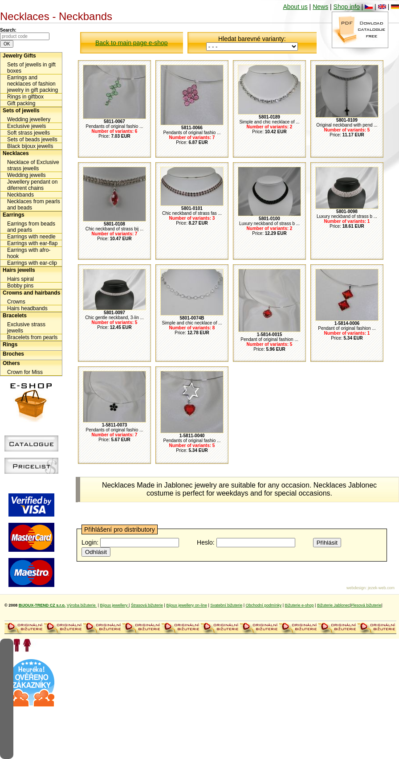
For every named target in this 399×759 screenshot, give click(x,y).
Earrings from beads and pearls (31, 227)
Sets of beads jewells (32, 139)
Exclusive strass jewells (26, 327)
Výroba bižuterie (82, 605)
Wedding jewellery (28, 119)
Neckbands (20, 195)
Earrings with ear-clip (32, 263)
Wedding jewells (26, 175)
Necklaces (16, 153)
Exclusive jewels (26, 126)
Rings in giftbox (25, 97)
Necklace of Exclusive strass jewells (33, 165)
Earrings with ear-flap (32, 243)
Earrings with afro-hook (28, 253)
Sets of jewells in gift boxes (31, 68)
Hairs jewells (19, 270)
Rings (10, 344)
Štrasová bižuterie (147, 605)
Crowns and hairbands (31, 293)
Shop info (347, 6)
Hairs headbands (27, 308)
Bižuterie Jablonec (333, 605)
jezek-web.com (381, 588)
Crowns (16, 302)
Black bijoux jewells (30, 146)
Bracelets (15, 315)
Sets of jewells (21, 110)
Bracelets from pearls (32, 337)
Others (11, 363)
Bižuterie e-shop (299, 605)
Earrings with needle (31, 237)
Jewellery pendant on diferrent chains (32, 185)
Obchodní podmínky (264, 605)
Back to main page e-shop (131, 42)
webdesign (356, 588)
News (320, 6)
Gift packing (21, 103)
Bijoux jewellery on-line (186, 605)
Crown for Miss (25, 372)
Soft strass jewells (28, 133)
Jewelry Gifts (19, 56)
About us (295, 6)
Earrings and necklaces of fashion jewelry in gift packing (32, 83)
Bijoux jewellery (114, 605)
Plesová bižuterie (366, 605)
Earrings (13, 215)
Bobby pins (20, 286)
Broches (13, 354)
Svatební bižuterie (226, 605)
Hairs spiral (20, 279)
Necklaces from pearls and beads (33, 204)
